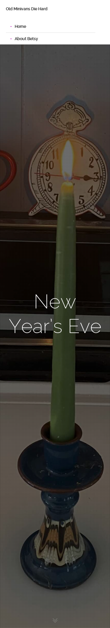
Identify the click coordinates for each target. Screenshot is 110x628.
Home (20, 26)
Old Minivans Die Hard (27, 8)
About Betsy (26, 38)
